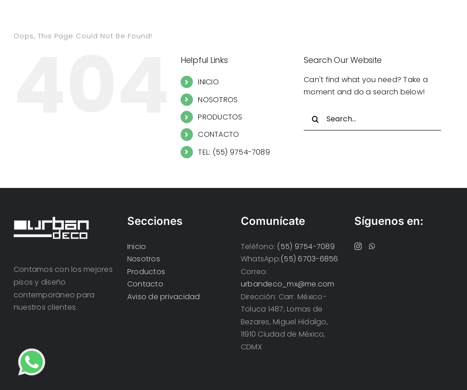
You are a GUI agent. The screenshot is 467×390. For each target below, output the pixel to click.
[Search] (315, 119)
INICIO (208, 82)
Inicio (136, 246)
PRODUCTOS (220, 117)
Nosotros (143, 259)
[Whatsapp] (372, 246)
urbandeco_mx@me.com (288, 284)
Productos (146, 271)
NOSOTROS (218, 99)
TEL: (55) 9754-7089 (234, 152)
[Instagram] (358, 246)
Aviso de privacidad (163, 296)
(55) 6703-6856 (309, 259)
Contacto (145, 284)
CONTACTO (218, 134)
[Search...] (372, 119)
